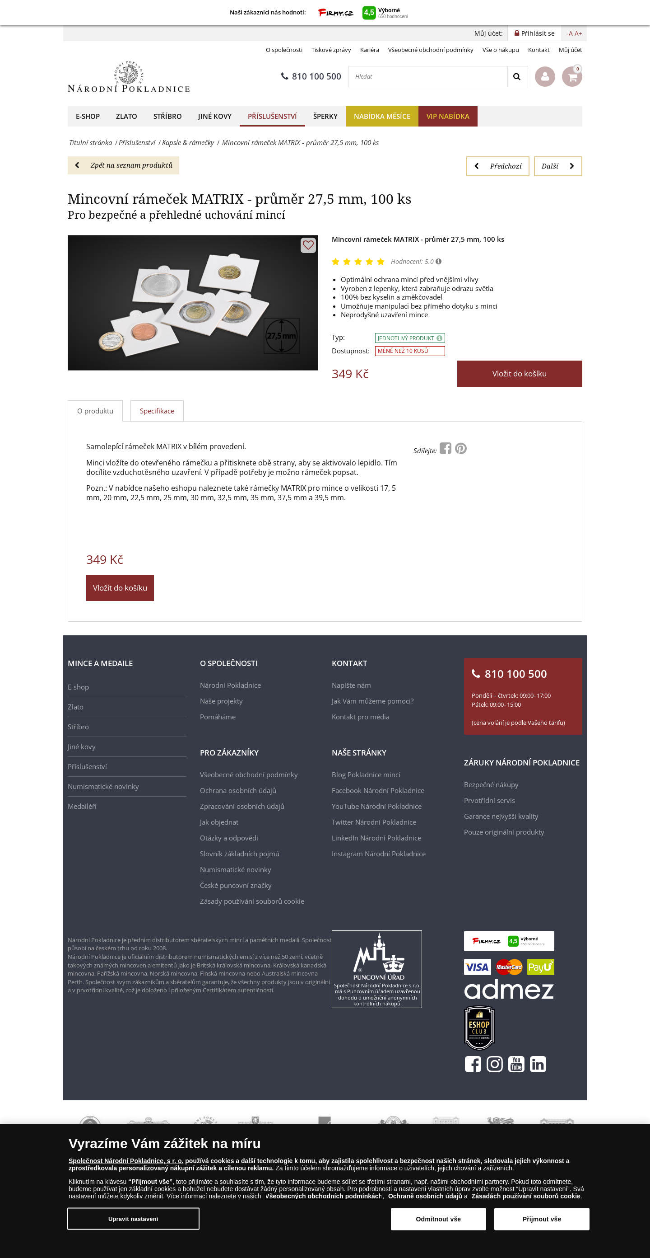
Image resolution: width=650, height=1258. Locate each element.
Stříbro (167, 116)
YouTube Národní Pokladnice (377, 806)
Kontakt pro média (361, 716)
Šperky (325, 116)
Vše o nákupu (501, 50)
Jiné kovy (215, 116)
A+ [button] (578, 33)
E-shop (88, 116)
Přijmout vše (542, 1220)
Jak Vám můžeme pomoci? (372, 700)
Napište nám (351, 685)
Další (558, 165)
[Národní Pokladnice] (129, 76)
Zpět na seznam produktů (123, 164)
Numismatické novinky (103, 786)
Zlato (126, 116)
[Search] (517, 76)
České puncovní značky (236, 885)
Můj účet (570, 50)
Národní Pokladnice (230, 685)
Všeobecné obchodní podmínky (431, 50)
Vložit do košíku (519, 373)
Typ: (338, 337)
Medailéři (82, 806)
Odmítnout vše (438, 1220)
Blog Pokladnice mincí (366, 774)
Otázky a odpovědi (229, 837)
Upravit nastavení (133, 1219)
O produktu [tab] (95, 410)
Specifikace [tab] (157, 410)
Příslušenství (272, 116)
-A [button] (569, 33)
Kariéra (369, 50)
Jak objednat (219, 821)
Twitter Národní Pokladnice (374, 821)
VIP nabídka (448, 116)
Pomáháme (218, 716)
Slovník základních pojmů (239, 853)
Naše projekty (221, 700)
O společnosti (284, 50)
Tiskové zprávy (331, 50)
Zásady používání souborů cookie (252, 901)
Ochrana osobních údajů (238, 790)
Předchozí (498, 165)
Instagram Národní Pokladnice (379, 853)
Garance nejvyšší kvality (501, 816)
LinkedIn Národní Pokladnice (376, 837)
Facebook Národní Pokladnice (378, 790)
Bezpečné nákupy (491, 784)
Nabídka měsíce (382, 116)
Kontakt (539, 50)
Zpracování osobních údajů (242, 806)
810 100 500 (311, 76)
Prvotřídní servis (489, 800)
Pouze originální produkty (504, 831)
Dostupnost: (351, 351)
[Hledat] (427, 76)
